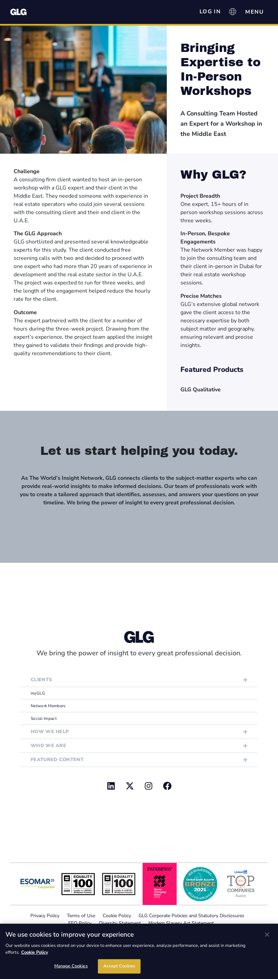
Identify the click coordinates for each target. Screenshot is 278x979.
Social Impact (44, 718)
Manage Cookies (71, 966)
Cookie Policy (117, 915)
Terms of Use (81, 915)
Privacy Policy (44, 915)
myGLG (38, 693)
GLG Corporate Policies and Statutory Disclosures (191, 915)
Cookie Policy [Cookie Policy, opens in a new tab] (34, 952)
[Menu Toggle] (254, 12)
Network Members (48, 706)
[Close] (267, 934)
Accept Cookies (119, 966)
